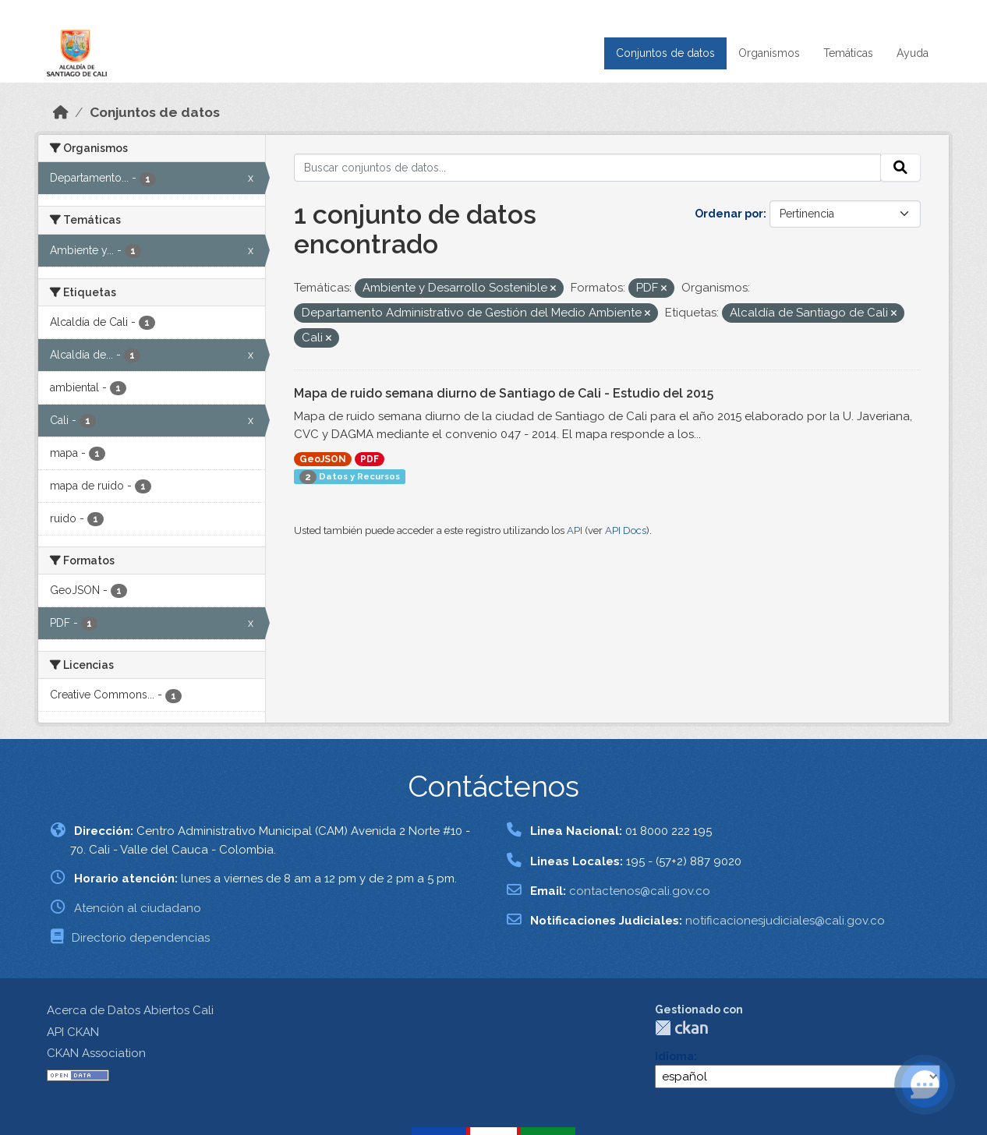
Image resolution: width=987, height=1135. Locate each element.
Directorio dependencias (141, 938)
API (574, 530)
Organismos (769, 53)
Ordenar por (729, 213)
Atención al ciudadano (137, 908)
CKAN (681, 1028)
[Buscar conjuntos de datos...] (587, 168)
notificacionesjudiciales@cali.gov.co (785, 921)
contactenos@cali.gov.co (639, 891)
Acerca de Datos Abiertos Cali (130, 1010)
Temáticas (848, 53)
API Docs (625, 530)
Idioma (674, 1056)
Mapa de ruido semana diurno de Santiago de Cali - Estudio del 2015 (503, 393)
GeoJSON (322, 459)
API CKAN (73, 1032)
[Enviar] (900, 168)
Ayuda (913, 53)
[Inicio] (61, 112)
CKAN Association (96, 1053)
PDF (369, 459)
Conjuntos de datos (665, 53)
